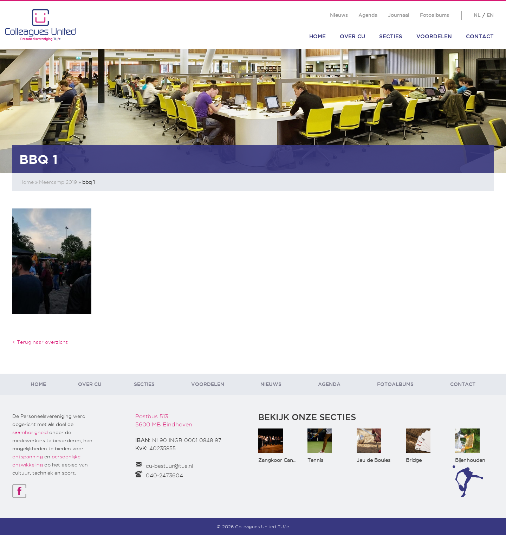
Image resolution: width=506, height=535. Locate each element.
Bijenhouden (470, 460)
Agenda (367, 15)
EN (490, 15)
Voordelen (434, 36)
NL (477, 15)
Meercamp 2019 (58, 182)
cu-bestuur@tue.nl (169, 466)
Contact (480, 36)
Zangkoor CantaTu (281, 460)
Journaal (398, 15)
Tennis (315, 460)
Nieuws (339, 15)
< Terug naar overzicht (40, 342)
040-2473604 (164, 475)
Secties (390, 36)
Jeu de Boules (373, 460)
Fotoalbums (434, 15)
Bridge (414, 460)
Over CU (352, 36)
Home (317, 36)
